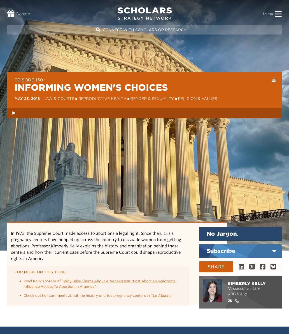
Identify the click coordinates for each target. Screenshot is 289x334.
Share (216, 267)
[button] (278, 14)
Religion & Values (197, 99)
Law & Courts (59, 99)
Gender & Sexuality (152, 99)
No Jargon (222, 233)
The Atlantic (161, 295)
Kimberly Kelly (247, 283)
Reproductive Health (102, 99)
